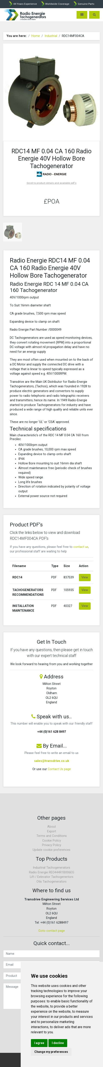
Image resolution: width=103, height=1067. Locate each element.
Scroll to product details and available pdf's (51, 182)
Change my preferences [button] (51, 1051)
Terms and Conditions (51, 836)
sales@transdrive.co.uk (51, 761)
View (84, 577)
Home (35, 36)
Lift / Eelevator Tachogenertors (51, 877)
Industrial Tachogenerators (51, 867)
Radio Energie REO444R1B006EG (51, 872)
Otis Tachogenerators (51, 881)
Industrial (51, 36)
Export (51, 831)
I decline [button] (58, 1043)
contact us (80, 547)
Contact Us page (59, 769)
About (51, 826)
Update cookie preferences (51, 850)
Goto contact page (51, 931)
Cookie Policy (51, 840)
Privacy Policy (51, 845)
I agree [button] (39, 1043)
